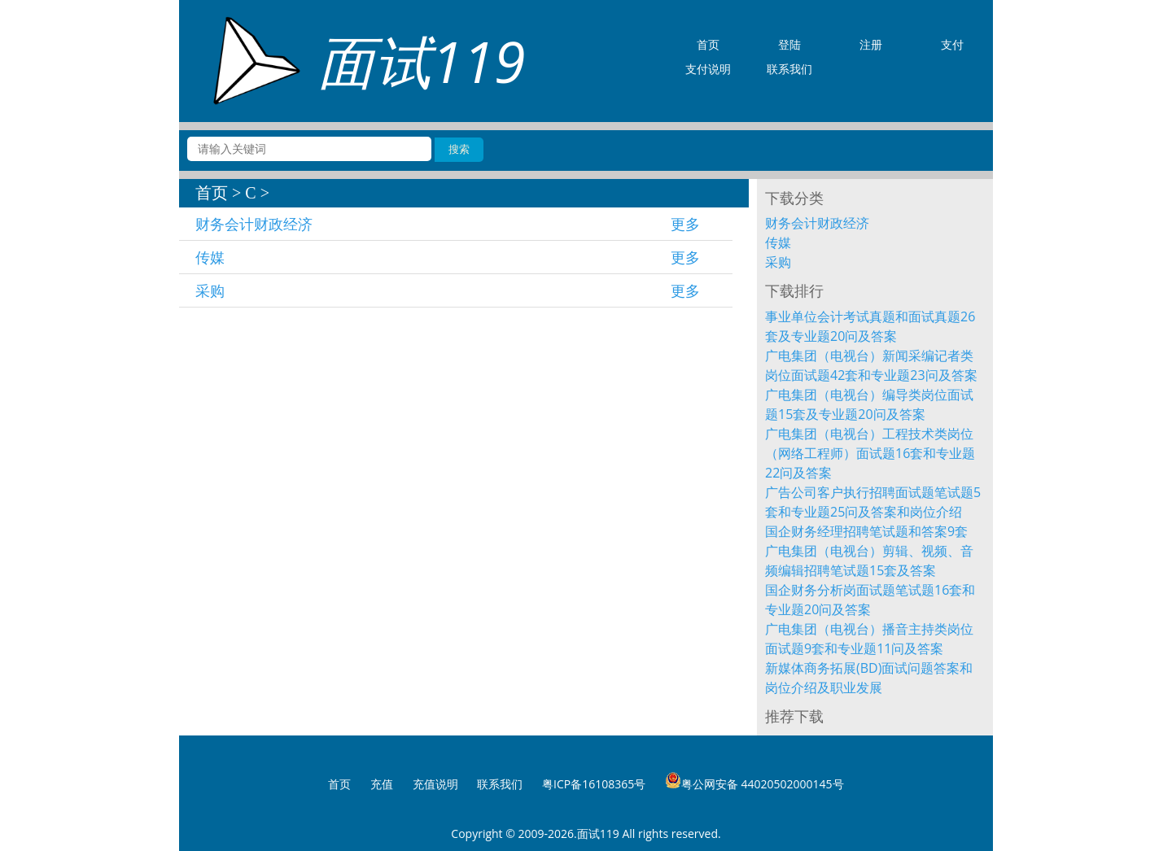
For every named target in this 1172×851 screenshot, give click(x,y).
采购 (210, 290)
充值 (381, 784)
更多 (685, 223)
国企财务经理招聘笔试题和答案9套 (866, 531)
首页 (211, 193)
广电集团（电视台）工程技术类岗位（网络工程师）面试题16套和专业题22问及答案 (870, 453)
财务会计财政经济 (254, 223)
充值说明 (435, 784)
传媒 (210, 257)
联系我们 (500, 784)
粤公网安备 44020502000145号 (754, 782)
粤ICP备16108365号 (593, 784)
